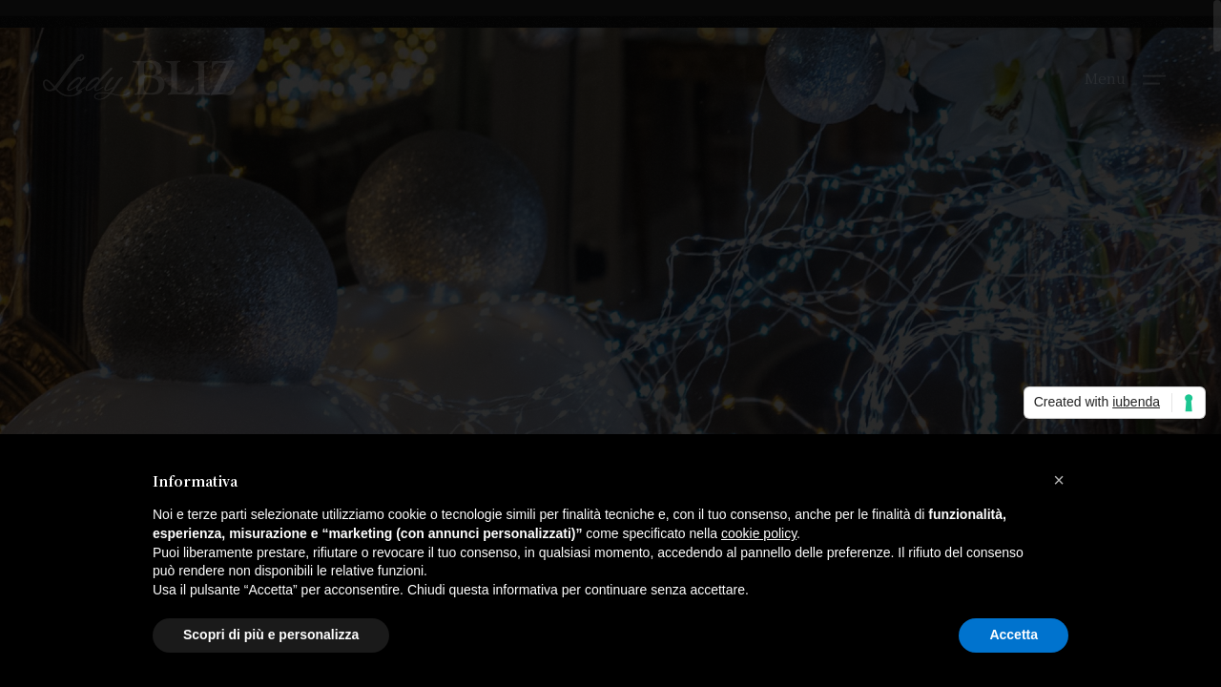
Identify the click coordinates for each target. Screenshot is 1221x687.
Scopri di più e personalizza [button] (271, 634)
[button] (1059, 480)
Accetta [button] (1013, 634)
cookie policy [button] (759, 533)
